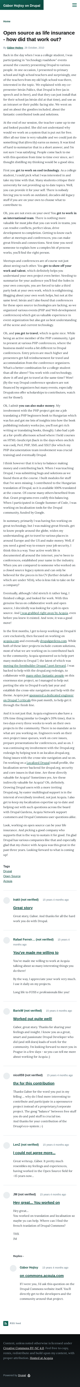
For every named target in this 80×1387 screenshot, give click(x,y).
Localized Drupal (38, 762)
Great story (23, 908)
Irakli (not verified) (26, 899)
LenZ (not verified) (26, 1144)
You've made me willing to (36, 953)
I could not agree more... (34, 1153)
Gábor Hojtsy (15, 47)
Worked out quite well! (32, 1019)
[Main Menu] (74, 5)
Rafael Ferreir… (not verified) (33, 939)
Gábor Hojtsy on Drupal (21, 5)
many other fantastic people (45, 675)
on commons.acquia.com (42, 1276)
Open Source (12, 876)
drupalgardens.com (53, 641)
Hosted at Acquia (41, 1358)
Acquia (7, 881)
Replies (17, 1256)
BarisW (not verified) (27, 1010)
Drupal (7, 871)
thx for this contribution (34, 1083)
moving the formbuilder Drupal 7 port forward (34, 665)
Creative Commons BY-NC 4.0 (23, 1348)
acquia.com (11, 641)
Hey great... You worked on (36, 1203)
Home (6, 21)
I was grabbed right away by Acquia (44, 613)
